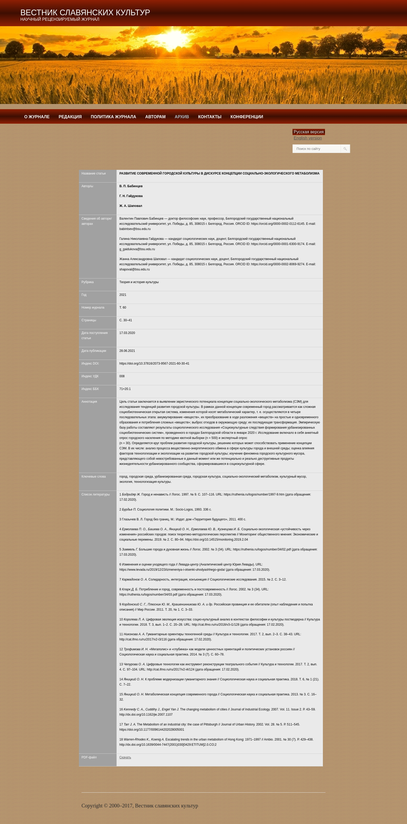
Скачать (125, 757)
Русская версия (309, 132)
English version (308, 138)
